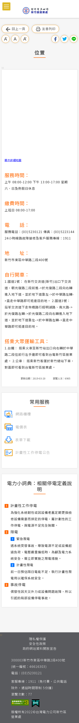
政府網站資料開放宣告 (40, 648)
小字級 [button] (6, 39)
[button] (6, 6)
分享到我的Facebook (55, 39)
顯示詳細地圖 (13, 160)
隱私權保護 (37, 638)
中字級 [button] (15, 39)
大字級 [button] (25, 39)
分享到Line (73, 39)
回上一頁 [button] (15, 29)
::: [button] (3, 67)
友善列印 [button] (45, 29)
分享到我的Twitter (64, 39)
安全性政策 (37, 643)
